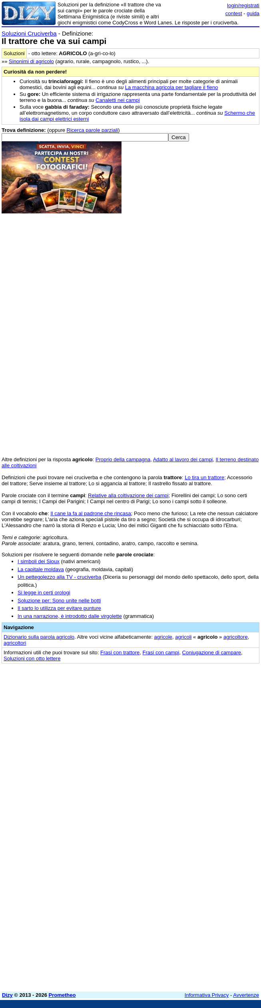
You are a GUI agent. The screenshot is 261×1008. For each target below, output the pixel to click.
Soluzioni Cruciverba (29, 33)
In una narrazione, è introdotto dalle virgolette (70, 616)
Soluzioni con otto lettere (32, 658)
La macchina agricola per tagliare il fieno (171, 87)
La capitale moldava (41, 569)
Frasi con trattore (119, 652)
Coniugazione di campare (211, 652)
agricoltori (15, 643)
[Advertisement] (199, 719)
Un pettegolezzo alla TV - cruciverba (59, 577)
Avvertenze (246, 995)
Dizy (7, 995)
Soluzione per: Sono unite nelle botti (59, 601)
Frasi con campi (161, 652)
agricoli (183, 637)
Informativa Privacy (207, 995)
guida (253, 13)
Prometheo (62, 995)
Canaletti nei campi (118, 100)
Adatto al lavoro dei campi (183, 459)
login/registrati (243, 5)
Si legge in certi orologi (44, 593)
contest (233, 13)
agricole (163, 637)
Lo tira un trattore (204, 477)
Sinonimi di (31, 61)
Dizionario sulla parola (39, 637)
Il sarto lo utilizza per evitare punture (59, 608)
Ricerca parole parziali (92, 130)
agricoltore (235, 637)
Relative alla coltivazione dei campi (128, 495)
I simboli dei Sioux (39, 561)
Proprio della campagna (123, 459)
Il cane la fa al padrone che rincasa (90, 513)
